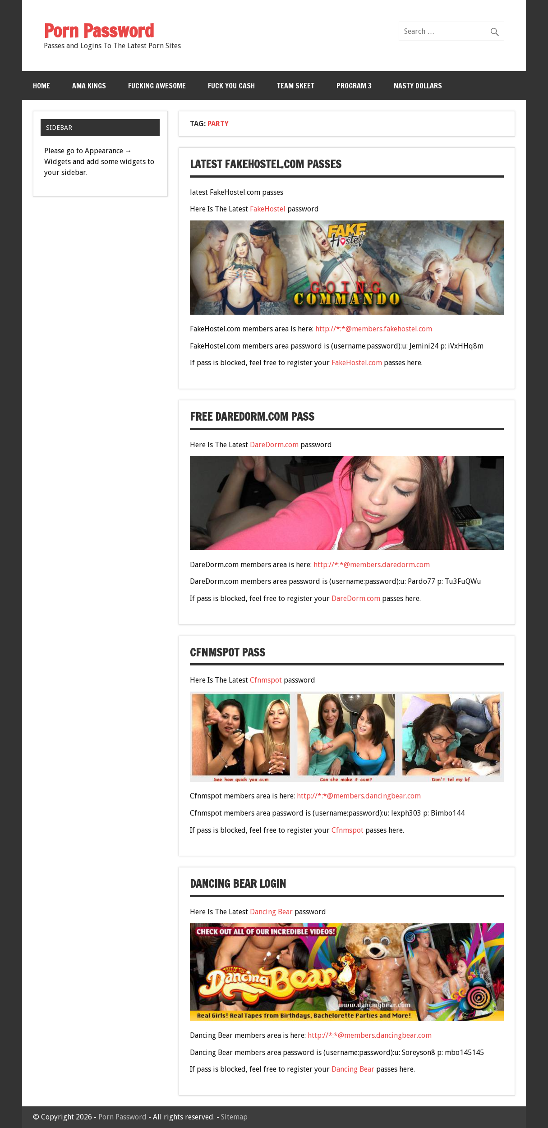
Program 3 (354, 86)
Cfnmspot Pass (227, 652)
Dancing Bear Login (238, 883)
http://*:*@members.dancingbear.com (359, 796)
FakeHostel (268, 209)
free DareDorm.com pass (252, 416)
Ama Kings (89, 86)
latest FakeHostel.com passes (265, 164)
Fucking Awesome (157, 86)
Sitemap (234, 1117)
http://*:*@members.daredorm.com (371, 564)
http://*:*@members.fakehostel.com (373, 329)
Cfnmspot (266, 680)
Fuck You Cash (231, 86)
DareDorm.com (274, 444)
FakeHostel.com (357, 362)
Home (41, 86)
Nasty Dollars (418, 86)
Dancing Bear (271, 912)
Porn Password (122, 1117)
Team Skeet (295, 86)
